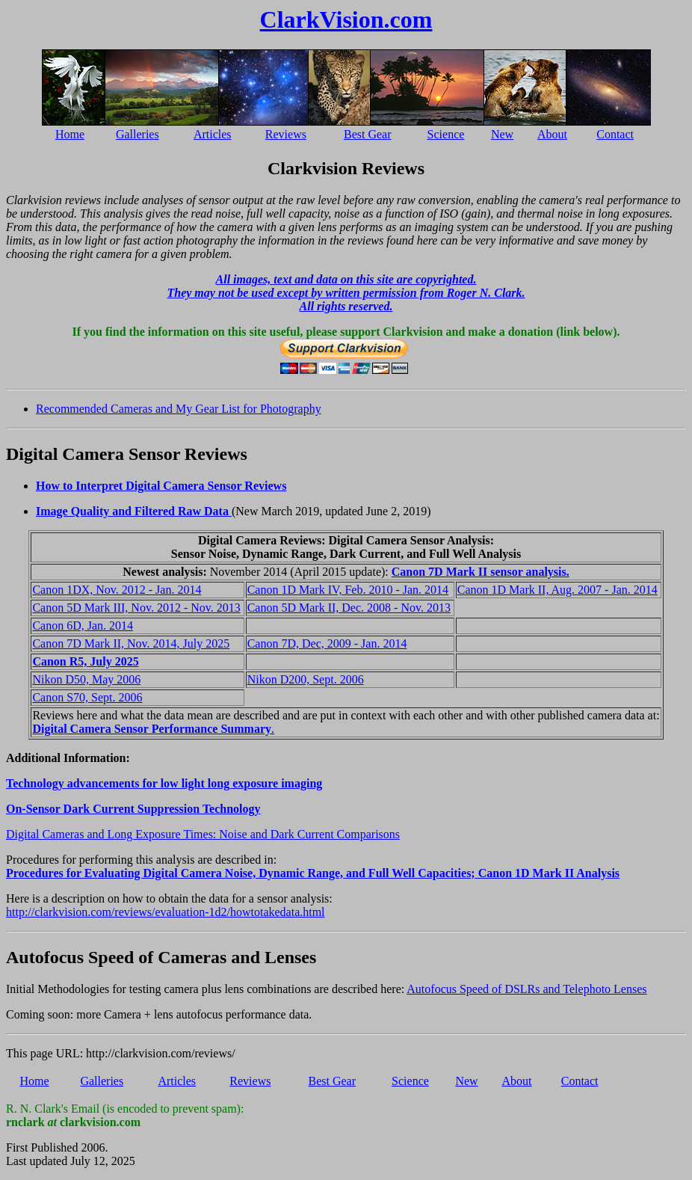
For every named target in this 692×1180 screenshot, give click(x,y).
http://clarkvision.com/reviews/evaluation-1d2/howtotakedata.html (165, 912)
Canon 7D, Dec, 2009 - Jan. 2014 (327, 643)
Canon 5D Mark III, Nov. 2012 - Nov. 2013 (136, 607)
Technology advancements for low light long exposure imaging (164, 783)
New (502, 134)
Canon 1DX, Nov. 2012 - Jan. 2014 (116, 589)
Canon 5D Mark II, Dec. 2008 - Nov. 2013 (349, 607)
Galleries (137, 134)
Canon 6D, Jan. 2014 (82, 625)
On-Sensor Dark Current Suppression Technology (133, 808)
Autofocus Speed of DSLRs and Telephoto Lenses (526, 989)
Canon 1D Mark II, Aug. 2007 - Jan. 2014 (557, 589)
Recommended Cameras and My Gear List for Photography (178, 408)
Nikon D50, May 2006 (86, 679)
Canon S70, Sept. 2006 (87, 697)
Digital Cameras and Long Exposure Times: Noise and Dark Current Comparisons (203, 834)
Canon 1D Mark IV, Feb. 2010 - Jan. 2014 (347, 589)
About (552, 134)
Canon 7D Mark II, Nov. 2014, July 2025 (130, 643)
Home (69, 134)
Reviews (285, 134)
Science (446, 134)
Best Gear (368, 134)
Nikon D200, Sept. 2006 (305, 679)
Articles (213, 134)
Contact (615, 134)
